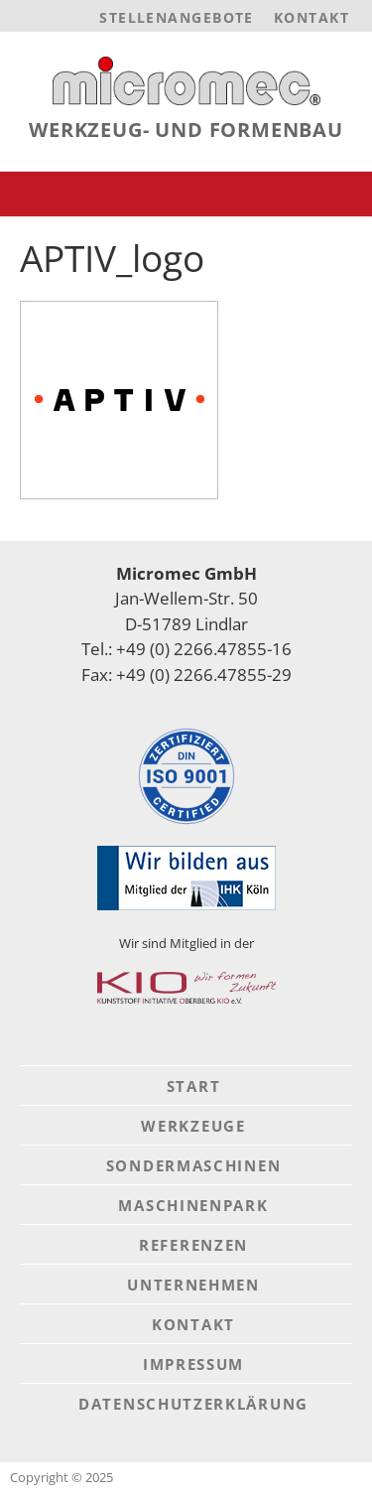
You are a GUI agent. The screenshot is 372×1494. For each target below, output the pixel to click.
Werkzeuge (193, 1126)
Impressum (193, 1364)
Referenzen (193, 1245)
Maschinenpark (193, 1205)
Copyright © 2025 (61, 1477)
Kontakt (311, 17)
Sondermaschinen (194, 1165)
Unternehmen (193, 1284)
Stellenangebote (176, 17)
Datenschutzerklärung (193, 1404)
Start (194, 1086)
